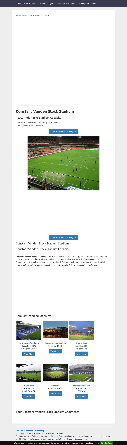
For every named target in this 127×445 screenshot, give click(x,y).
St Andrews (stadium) (29, 343)
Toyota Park (81, 343)
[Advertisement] (40, 60)
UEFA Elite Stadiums (66, 3)
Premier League (46, 3)
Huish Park (29, 385)
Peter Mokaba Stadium (55, 343)
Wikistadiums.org (25, 3)
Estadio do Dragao (81, 385)
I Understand (106, 443)
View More (29, 354)
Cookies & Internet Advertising (30, 430)
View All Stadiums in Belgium (63, 131)
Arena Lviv (55, 385)
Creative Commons (59, 436)
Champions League (87, 3)
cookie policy (92, 443)
